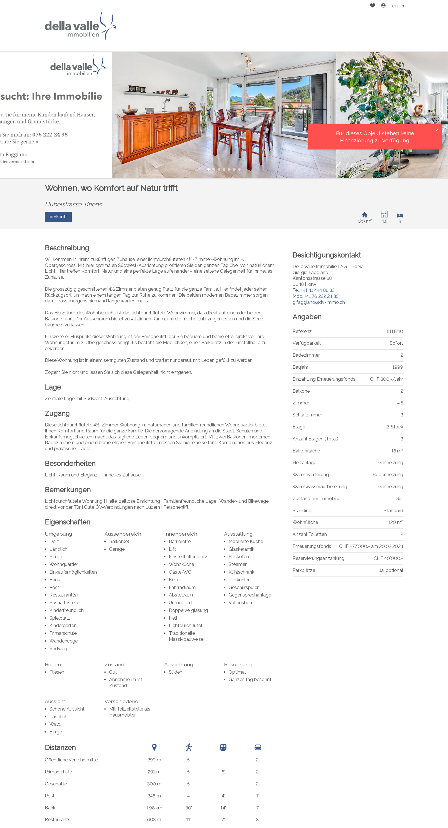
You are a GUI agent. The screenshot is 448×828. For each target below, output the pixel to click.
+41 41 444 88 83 (314, 290)
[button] (5, 115)
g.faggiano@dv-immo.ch (319, 302)
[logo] (80, 25)
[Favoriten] (372, 6)
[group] (224, 115)
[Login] (383, 6)
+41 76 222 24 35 (316, 296)
